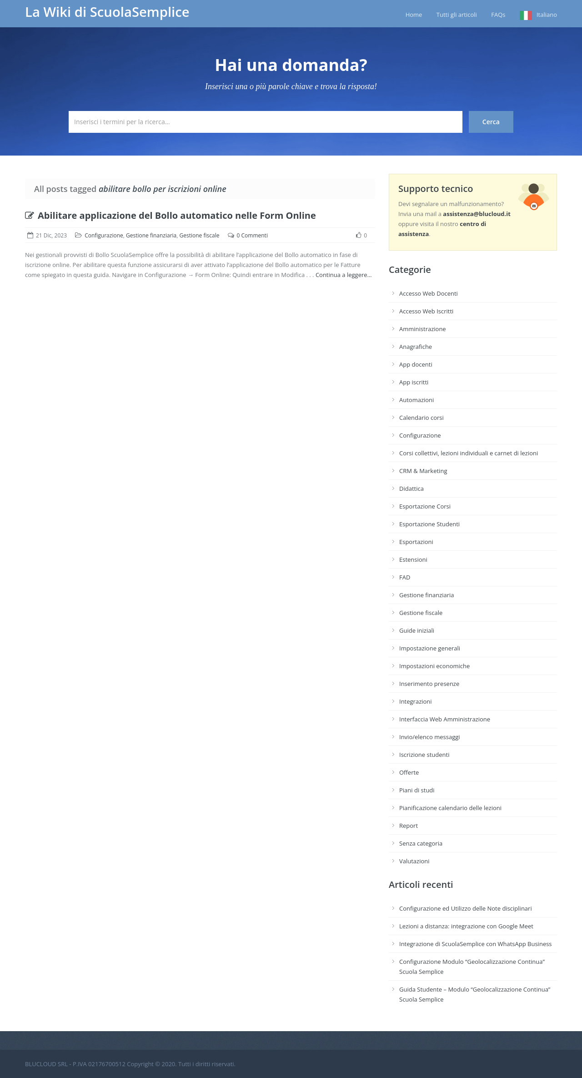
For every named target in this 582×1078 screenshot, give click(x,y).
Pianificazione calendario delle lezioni (450, 808)
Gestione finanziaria (151, 235)
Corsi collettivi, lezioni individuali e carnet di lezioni (468, 453)
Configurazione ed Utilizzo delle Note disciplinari (465, 908)
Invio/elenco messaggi (429, 737)
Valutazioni (414, 861)
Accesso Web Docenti (428, 293)
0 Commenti (252, 235)
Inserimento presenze (429, 684)
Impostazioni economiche (434, 666)
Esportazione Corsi (425, 506)
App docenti (415, 364)
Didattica (411, 488)
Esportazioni (416, 542)
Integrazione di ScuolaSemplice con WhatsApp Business (475, 944)
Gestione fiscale (200, 235)
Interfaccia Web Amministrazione (444, 719)
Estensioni (413, 559)
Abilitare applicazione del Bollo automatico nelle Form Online (170, 215)
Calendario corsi (421, 417)
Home (414, 14)
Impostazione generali (429, 648)
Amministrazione (422, 329)
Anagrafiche (415, 347)
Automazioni (416, 400)
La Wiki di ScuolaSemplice (107, 12)
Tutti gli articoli (456, 14)
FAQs (498, 14)
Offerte (409, 772)
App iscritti (413, 382)
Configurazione (104, 235)
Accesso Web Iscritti (426, 311)
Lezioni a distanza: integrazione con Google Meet (466, 926)
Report (408, 825)
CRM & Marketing (423, 471)
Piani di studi (417, 790)
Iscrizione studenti (424, 755)
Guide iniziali (416, 630)
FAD (404, 577)
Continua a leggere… (344, 275)
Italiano (547, 14)
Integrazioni (415, 701)
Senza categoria (420, 843)
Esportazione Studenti (429, 524)
